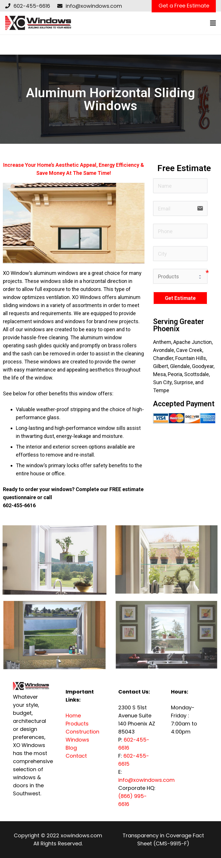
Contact (76, 755)
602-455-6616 (32, 5)
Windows (77, 739)
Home (73, 715)
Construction (82, 731)
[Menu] (213, 23)
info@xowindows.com (94, 5)
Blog (71, 747)
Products (77, 723)
